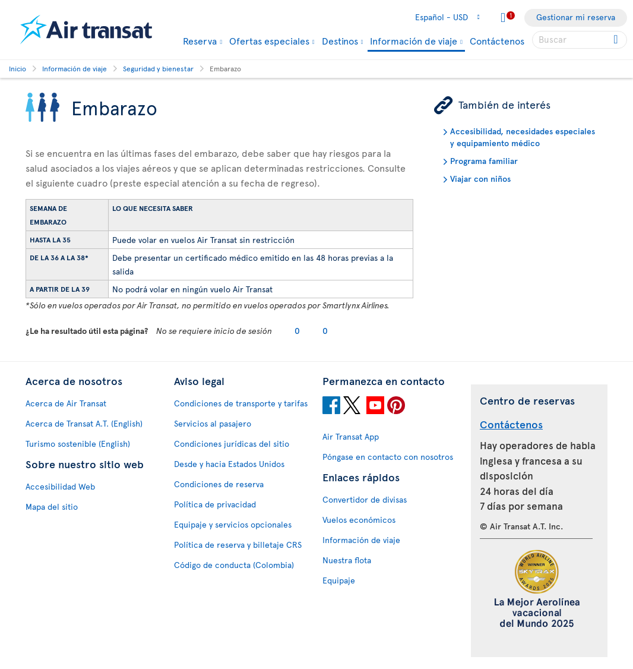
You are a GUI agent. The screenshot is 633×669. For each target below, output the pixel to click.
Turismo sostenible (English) (78, 443)
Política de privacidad (215, 504)
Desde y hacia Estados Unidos (229, 463)
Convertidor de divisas (364, 499)
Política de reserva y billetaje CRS (238, 544)
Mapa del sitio (52, 506)
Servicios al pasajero (212, 423)
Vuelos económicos (358, 519)
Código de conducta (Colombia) (234, 564)
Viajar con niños (480, 178)
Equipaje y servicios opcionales (233, 524)
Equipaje (338, 580)
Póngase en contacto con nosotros (387, 456)
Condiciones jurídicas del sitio (231, 443)
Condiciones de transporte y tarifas (241, 403)
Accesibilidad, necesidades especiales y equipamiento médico (522, 137)
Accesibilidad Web (60, 486)
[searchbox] (579, 40)
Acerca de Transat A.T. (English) (84, 423)
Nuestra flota (346, 560)
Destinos (339, 40)
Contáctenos (497, 40)
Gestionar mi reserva (575, 17)
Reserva (200, 40)
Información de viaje (414, 41)
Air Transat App (350, 436)
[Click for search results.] (616, 40)
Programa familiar (484, 160)
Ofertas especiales (269, 40)
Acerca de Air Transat (66, 403)
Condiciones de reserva (219, 484)
